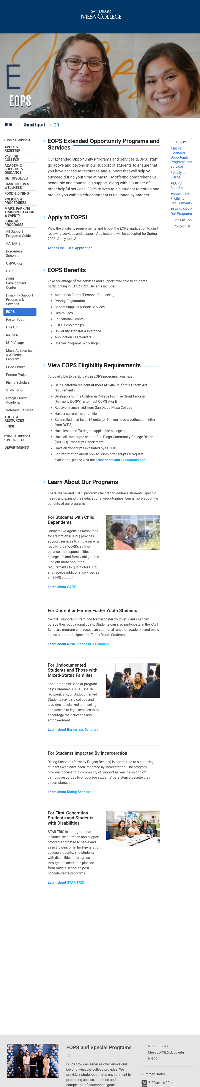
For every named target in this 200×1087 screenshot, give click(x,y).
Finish (20, 426)
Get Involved (20, 178)
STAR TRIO (14, 390)
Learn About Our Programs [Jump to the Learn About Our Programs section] (181, 211)
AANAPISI (13, 243)
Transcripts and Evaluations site (120, 460)
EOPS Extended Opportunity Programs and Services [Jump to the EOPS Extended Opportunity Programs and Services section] (181, 158)
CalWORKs (14, 263)
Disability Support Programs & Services (19, 299)
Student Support (34, 125)
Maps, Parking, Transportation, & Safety (20, 212)
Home (9, 124)
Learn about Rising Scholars (69, 792)
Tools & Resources (20, 419)
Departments (20, 447)
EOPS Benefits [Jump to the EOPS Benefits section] (177, 185)
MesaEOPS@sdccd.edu (166, 1052)
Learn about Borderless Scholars (73, 729)
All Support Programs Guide (18, 233)
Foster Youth (15, 319)
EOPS (10, 312)
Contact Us (182, 226)
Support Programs (20, 223)
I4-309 (153, 1059)
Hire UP (12, 327)
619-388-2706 (158, 1046)
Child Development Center (16, 283)
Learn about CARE (62, 587)
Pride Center (15, 367)
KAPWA (12, 335)
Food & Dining (20, 193)
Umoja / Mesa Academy (17, 400)
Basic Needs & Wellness (20, 186)
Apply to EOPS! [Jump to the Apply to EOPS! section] (178, 175)
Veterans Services (19, 410)
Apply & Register (20, 149)
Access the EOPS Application (70, 248)
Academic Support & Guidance (20, 169)
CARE (10, 271)
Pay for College (20, 158)
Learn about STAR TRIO (66, 882)
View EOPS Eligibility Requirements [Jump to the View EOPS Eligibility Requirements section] (181, 198)
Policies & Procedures (20, 201)
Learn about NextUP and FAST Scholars (78, 644)
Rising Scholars (18, 382)
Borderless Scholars (14, 253)
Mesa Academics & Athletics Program (19, 355)
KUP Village (15, 343)
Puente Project (17, 375)
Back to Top (183, 220)
